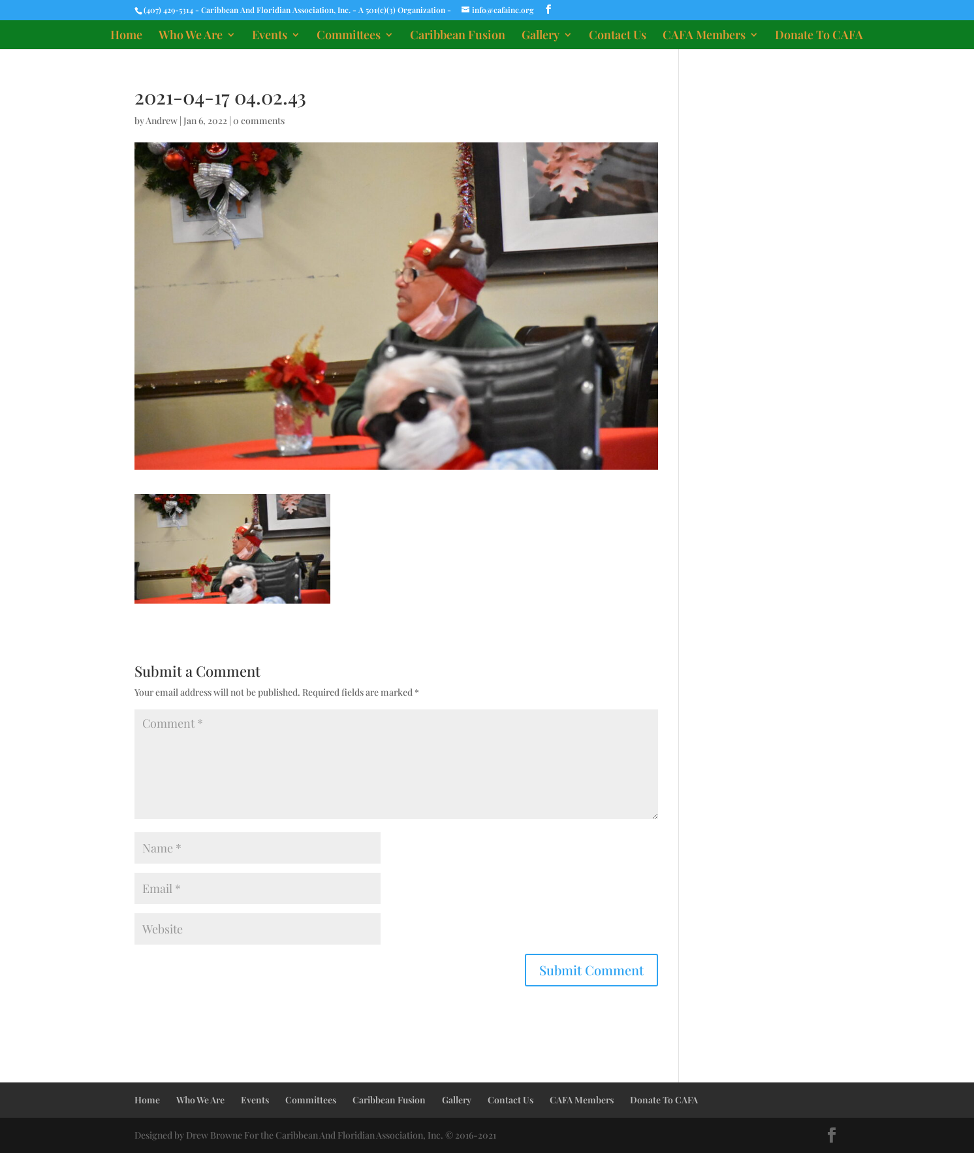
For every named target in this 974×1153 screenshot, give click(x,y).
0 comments (259, 120)
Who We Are (191, 36)
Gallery (540, 36)
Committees (349, 36)
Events (269, 36)
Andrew (162, 120)
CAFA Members (704, 36)
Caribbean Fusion (457, 36)
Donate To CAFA (819, 36)
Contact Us (617, 36)
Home (126, 36)
